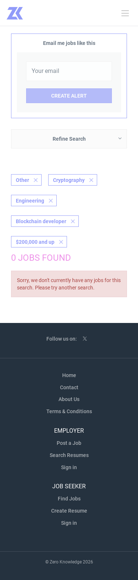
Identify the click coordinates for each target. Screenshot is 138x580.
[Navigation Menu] (125, 13)
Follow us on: (61, 339)
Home (69, 375)
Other (22, 180)
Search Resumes (69, 455)
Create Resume (69, 511)
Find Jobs (69, 499)
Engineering (30, 201)
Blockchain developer (41, 221)
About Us (69, 399)
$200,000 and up (35, 242)
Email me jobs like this (69, 43)
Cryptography (69, 180)
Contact (69, 387)
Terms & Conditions (69, 411)
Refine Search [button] (69, 139)
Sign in (69, 467)
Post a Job (69, 443)
